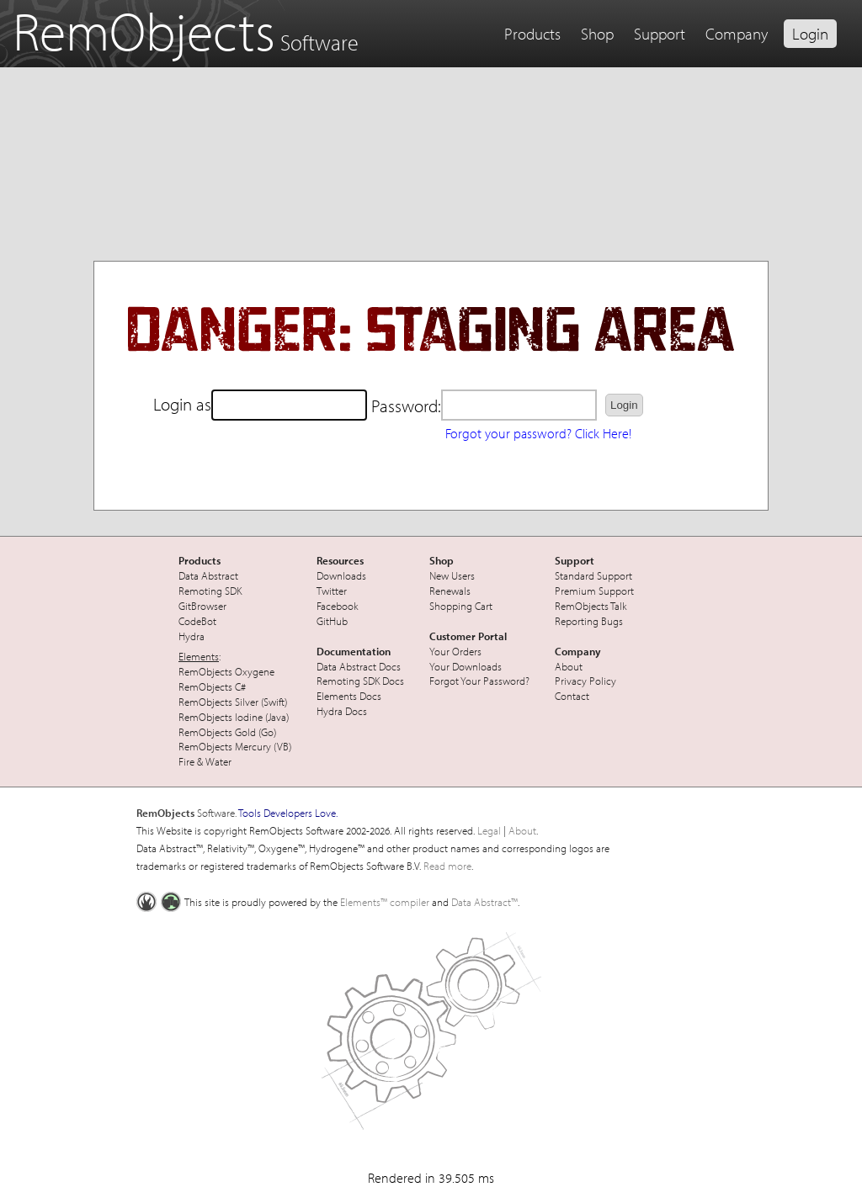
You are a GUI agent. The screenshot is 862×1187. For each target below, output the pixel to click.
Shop (597, 34)
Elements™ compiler (384, 902)
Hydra (191, 636)
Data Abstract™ (484, 902)
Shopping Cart (460, 605)
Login (810, 34)
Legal (489, 830)
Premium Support (594, 590)
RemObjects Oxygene (226, 671)
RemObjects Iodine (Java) (233, 716)
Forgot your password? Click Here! (538, 433)
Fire (186, 761)
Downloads (341, 575)
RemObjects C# (212, 686)
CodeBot (197, 621)
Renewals (450, 590)
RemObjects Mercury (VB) (234, 746)
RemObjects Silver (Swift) (232, 701)
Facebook (338, 605)
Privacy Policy (585, 680)
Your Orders (455, 651)
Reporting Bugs (589, 621)
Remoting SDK (210, 590)
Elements (198, 656)
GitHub (332, 621)
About (569, 666)
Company (736, 34)
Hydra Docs (342, 711)
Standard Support (593, 575)
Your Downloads (465, 666)
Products (532, 34)
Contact (572, 695)
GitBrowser (202, 605)
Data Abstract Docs (359, 666)
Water (218, 761)
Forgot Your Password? (479, 680)
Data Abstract (208, 575)
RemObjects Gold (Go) (227, 732)
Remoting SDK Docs (360, 680)
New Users (452, 575)
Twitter (332, 590)
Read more (447, 865)
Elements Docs (349, 695)
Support (659, 34)
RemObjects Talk (591, 605)
